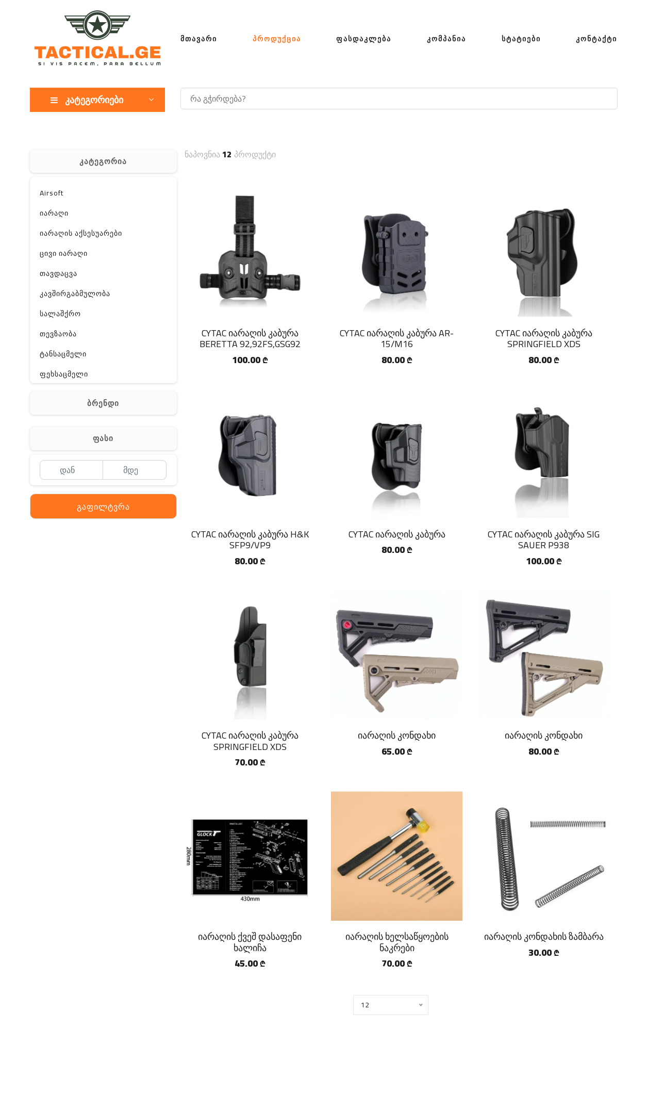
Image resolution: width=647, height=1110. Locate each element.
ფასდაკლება (363, 38)
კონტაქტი (596, 38)
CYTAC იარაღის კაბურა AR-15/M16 (397, 338)
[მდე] (135, 470)
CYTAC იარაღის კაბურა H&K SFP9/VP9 (250, 540)
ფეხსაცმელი (64, 374)
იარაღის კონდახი (397, 735)
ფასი (103, 438)
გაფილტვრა (103, 506)
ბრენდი (103, 403)
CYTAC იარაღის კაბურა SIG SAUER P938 (544, 540)
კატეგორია (103, 161)
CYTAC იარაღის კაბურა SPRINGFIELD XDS (543, 338)
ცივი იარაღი (64, 253)
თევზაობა (58, 333)
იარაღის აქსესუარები (81, 233)
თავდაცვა (58, 273)
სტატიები (521, 38)
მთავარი (198, 38)
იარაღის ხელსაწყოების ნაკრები (397, 942)
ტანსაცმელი (63, 354)
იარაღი (54, 213)
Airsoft (51, 193)
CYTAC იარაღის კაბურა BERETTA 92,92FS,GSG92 (250, 338)
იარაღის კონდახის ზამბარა (544, 936)
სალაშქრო (60, 313)
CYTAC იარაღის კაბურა (397, 534)
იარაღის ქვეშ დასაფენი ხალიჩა (250, 942)
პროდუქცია (277, 38)
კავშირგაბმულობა (75, 293)
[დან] (71, 470)
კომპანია (446, 38)
